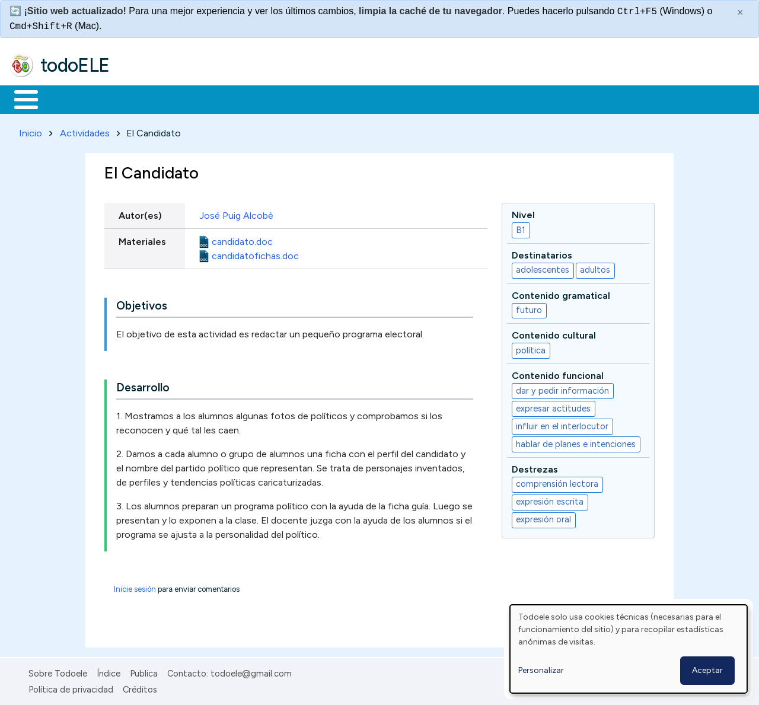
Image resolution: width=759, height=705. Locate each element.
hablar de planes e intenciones (576, 441)
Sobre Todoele (57, 671)
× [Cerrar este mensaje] (740, 12)
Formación (143, 98)
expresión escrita (549, 500)
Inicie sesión (135, 587)
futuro (529, 308)
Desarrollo (143, 386)
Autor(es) (140, 213)
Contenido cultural (554, 333)
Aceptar (707, 670)
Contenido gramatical (561, 293)
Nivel (523, 212)
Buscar (487, 98)
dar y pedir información (562, 388)
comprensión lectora (557, 482)
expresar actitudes (553, 406)
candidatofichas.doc (255, 253)
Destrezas (535, 467)
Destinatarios (542, 253)
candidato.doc (242, 239)
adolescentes (542, 268)
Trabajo (214, 98)
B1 (520, 227)
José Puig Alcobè (237, 213)
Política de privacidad (70, 687)
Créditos (140, 687)
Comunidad (434, 98)
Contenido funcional (558, 373)
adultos (595, 268)
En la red (280, 98)
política (531, 348)
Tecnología (355, 98)
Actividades (85, 130)
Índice (108, 671)
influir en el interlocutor (562, 424)
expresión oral (543, 517)
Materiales (66, 98)
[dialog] (628, 649)
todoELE (75, 65)
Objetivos (141, 304)
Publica (144, 671)
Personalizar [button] (541, 670)
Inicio (19, 98)
